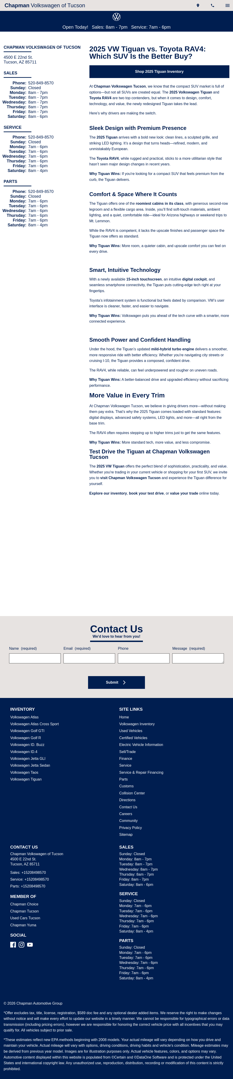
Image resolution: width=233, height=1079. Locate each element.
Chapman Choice (23, 893)
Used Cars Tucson (24, 907)
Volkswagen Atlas (24, 706)
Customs (126, 775)
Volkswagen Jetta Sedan (29, 754)
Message (187, 637)
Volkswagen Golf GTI (26, 720)
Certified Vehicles (132, 727)
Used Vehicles (130, 720)
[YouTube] (30, 933)
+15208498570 (32, 861)
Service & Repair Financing (140, 761)
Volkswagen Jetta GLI (27, 747)
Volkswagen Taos (23, 761)
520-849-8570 (41, 83)
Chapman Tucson (23, 900)
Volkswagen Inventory (136, 713)
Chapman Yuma (22, 914)
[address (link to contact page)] (198, 5)
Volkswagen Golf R (25, 727)
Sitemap (125, 823)
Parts (123, 768)
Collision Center (131, 782)
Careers (125, 803)
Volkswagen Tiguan (25, 768)
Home (124, 706)
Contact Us (128, 796)
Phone (123, 637)
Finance (125, 747)
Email (76, 637)
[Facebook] (13, 933)
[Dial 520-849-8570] (213, 5)
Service (124, 754)
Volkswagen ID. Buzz (26, 734)
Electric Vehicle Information (141, 734)
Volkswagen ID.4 (23, 740)
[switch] (227, 5)
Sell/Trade (127, 740)
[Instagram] (21, 933)
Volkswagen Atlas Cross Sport (33, 713)
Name (22, 637)
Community (128, 810)
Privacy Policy (130, 816)
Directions (127, 789)
